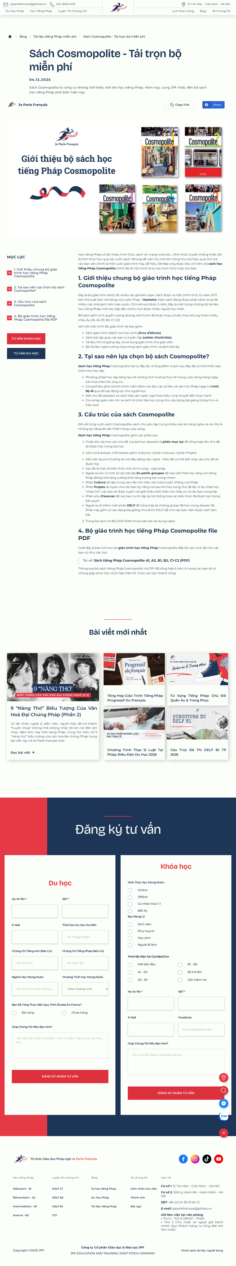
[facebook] (183, 1159)
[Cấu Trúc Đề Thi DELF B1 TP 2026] (197, 733)
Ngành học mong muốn (28, 977)
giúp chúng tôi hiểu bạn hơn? (32, 1027)
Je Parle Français (33, 105)
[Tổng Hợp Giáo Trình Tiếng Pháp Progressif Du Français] (134, 679)
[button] (41, 11)
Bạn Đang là (136, 916)
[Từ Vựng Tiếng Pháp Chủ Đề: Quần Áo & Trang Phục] (197, 679)
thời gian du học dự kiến (79, 925)
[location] (223, 1077)
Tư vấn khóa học (26, 338)
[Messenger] (223, 1103)
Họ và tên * (19, 899)
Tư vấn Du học (26, 353)
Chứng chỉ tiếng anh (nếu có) (32, 951)
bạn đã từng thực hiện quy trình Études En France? (47, 1004)
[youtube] (218, 1159)
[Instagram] (195, 1159)
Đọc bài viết (23, 752)
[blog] (23, 36)
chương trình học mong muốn (82, 977)
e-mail (16, 925)
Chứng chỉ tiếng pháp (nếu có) (83, 951)
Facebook (185, 1017)
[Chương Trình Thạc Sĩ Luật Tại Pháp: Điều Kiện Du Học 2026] (134, 733)
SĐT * (65, 899)
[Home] (10, 36)
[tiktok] (206, 1159)
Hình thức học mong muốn (146, 882)
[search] (223, 1090)
